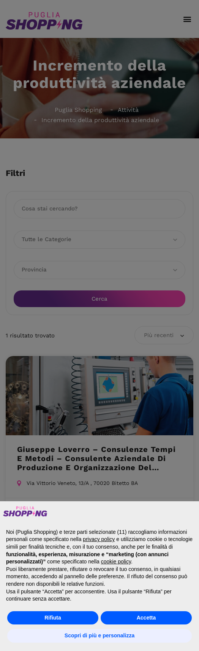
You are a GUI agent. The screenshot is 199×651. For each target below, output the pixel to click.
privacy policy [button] (99, 539)
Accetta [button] (146, 618)
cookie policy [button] (116, 561)
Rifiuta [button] (52, 618)
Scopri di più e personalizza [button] (99, 635)
